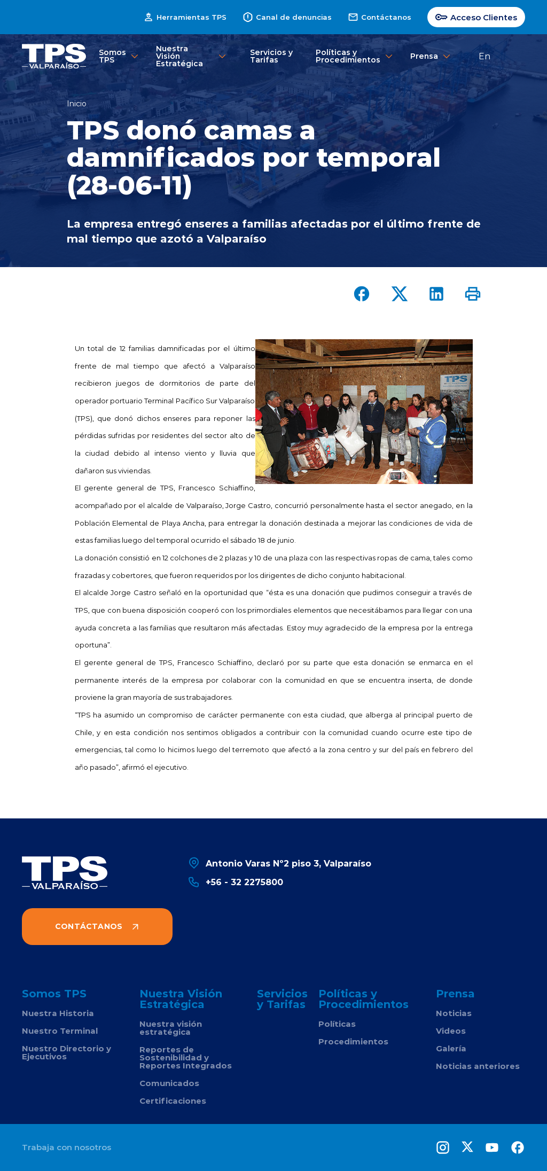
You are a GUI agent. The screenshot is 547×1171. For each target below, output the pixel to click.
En (484, 55)
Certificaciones (172, 1101)
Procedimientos (353, 1041)
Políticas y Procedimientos (352, 56)
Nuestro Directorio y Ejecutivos (66, 1052)
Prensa (425, 56)
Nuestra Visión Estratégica (192, 55)
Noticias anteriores (478, 1066)
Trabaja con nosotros (66, 1147)
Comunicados (169, 1083)
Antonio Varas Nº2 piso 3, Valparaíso (279, 863)
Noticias (454, 1013)
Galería (451, 1048)
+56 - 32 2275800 (235, 881)
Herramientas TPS (184, 17)
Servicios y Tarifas (271, 56)
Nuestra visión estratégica (170, 1028)
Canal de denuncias (287, 17)
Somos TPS (116, 56)
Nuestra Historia (58, 1013)
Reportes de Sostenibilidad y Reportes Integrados (185, 1057)
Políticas (337, 1024)
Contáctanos (379, 17)
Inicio (77, 103)
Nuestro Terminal (60, 1031)
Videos (451, 1031)
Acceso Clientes (476, 17)
